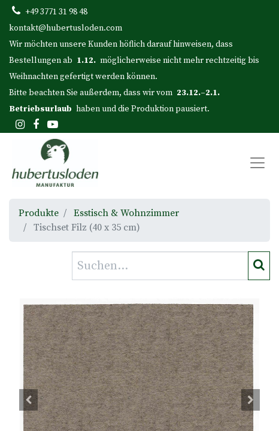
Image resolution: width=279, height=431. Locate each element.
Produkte (39, 213)
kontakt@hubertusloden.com (65, 28)
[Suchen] (259, 265)
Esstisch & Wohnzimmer (126, 213)
